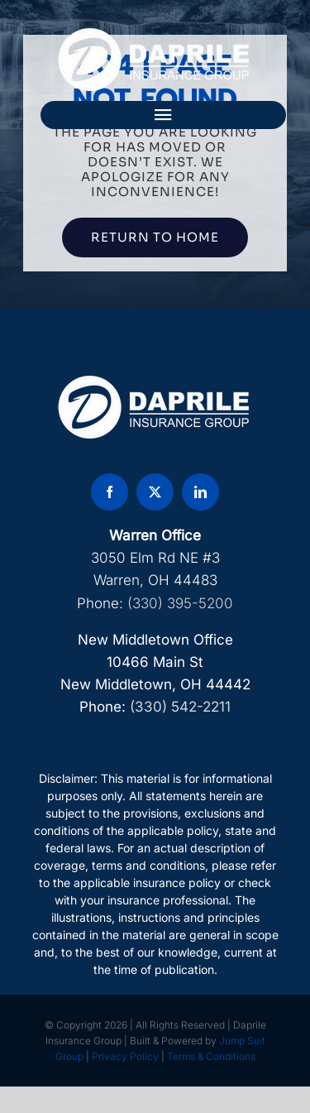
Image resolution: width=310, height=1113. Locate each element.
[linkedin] (200, 492)
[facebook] (109, 492)
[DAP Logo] (155, 33)
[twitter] (155, 492)
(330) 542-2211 (180, 706)
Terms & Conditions (211, 1056)
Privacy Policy (125, 1056)
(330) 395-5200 (180, 603)
